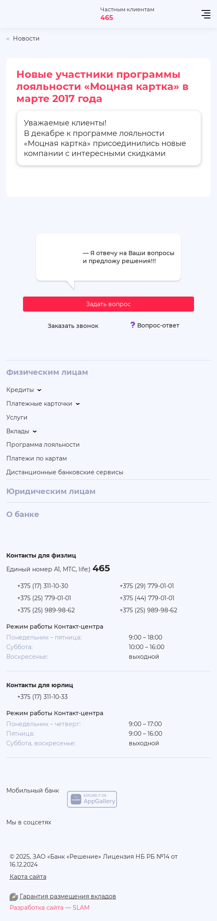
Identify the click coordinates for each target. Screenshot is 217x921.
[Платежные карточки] (85, 404)
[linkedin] (113, 822)
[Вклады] (85, 431)
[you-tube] (93, 822)
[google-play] (149, 782)
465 (106, 17)
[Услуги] (85, 418)
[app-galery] (92, 799)
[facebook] (154, 822)
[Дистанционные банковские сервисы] (85, 472)
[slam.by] (109, 908)
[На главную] (31, 14)
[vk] (133, 822)
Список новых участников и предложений (89, 179)
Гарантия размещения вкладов (68, 896)
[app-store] (92, 782)
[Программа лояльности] (85, 445)
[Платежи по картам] (85, 459)
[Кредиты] (85, 390)
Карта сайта (28, 876)
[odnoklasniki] (73, 822)
